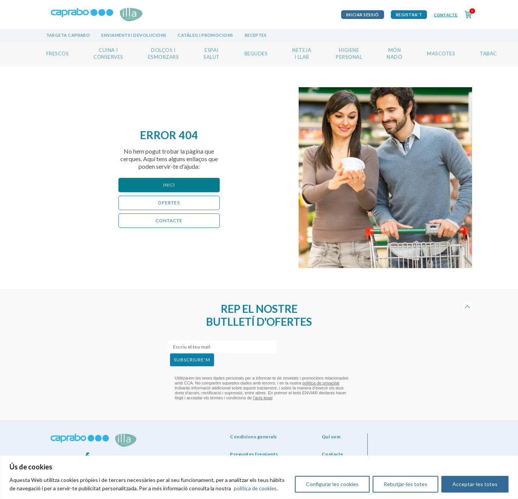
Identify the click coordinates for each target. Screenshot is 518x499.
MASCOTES (441, 53)
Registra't (409, 14)
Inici (169, 185)
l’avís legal (262, 397)
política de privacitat (320, 383)
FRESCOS (57, 53)
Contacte (445, 15)
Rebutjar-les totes (405, 484)
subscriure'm (192, 359)
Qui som (331, 436)
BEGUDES (256, 53)
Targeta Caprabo (68, 35)
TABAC (488, 53)
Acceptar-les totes (475, 484)
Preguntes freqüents (254, 454)
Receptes (256, 35)
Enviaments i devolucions (133, 35)
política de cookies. (256, 488)
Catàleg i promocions (205, 35)
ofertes (169, 203)
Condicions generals (253, 436)
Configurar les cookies (332, 484)
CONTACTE (169, 220)
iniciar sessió (362, 14)
